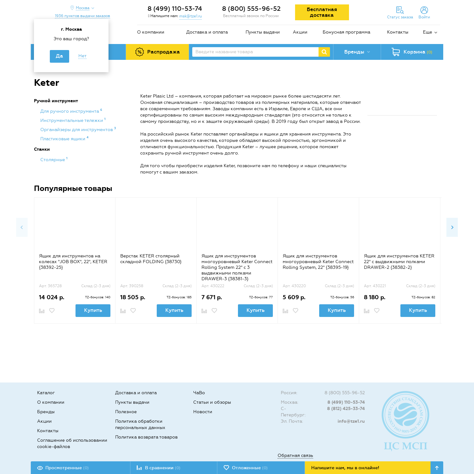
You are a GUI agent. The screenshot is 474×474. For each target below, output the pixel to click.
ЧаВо (199, 392)
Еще (427, 32)
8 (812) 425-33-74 (346, 408)
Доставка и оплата (207, 32)
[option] (74, 260)
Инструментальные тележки (72, 120)
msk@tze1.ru (190, 16)
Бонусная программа (346, 32)
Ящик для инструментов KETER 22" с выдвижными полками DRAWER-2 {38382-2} (399, 261)
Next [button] (452, 227)
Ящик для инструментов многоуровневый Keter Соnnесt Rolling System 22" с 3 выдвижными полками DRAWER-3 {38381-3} (237, 267)
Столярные (53, 159)
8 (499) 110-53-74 (175, 8)
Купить (93, 310)
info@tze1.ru (351, 421)
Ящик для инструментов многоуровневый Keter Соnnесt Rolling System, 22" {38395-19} (318, 261)
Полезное (126, 411)
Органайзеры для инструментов (77, 129)
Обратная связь (295, 455)
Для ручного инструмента (70, 111)
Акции (300, 32)
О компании (150, 32)
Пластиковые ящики (63, 139)
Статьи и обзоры (212, 402)
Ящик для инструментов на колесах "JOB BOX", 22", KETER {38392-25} (73, 261)
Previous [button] (22, 227)
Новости (202, 411)
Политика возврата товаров (146, 437)
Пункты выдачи (263, 32)
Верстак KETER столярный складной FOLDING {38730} (150, 258)
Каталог (46, 392)
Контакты (397, 32)
